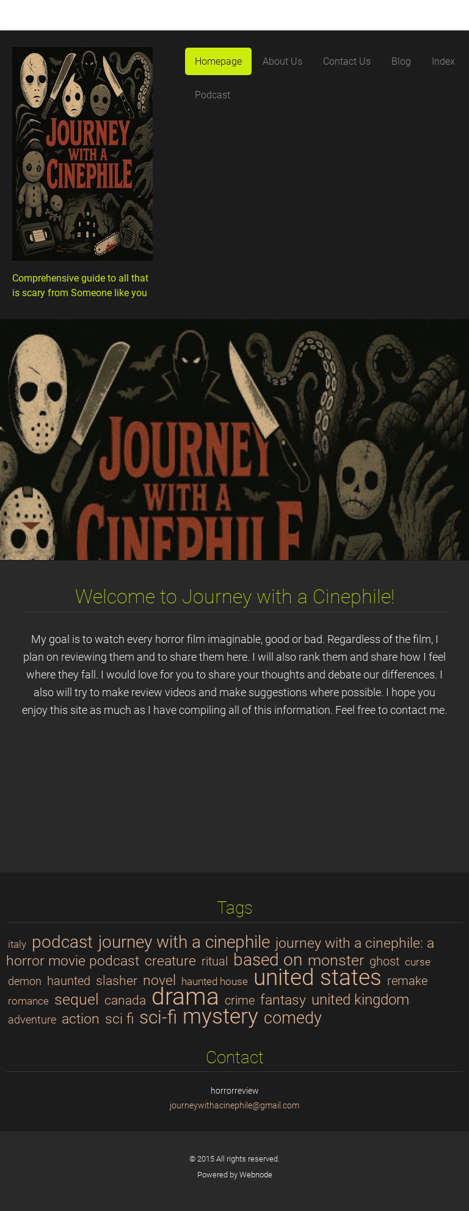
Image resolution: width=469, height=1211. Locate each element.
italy (17, 944)
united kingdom (360, 999)
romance (28, 1001)
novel (159, 980)
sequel (76, 999)
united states (317, 977)
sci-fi (158, 1017)
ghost (384, 962)
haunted (68, 981)
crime (240, 1001)
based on (267, 960)
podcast (62, 942)
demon (25, 981)
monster (336, 960)
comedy (293, 1018)
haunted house (214, 981)
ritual (215, 962)
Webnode (255, 1174)
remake (407, 981)
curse (418, 962)
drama (185, 996)
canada (125, 1000)
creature (170, 961)
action (81, 1019)
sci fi (119, 1019)
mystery (220, 1016)
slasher (116, 980)
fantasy (283, 1000)
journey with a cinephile (184, 942)
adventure (32, 1019)
